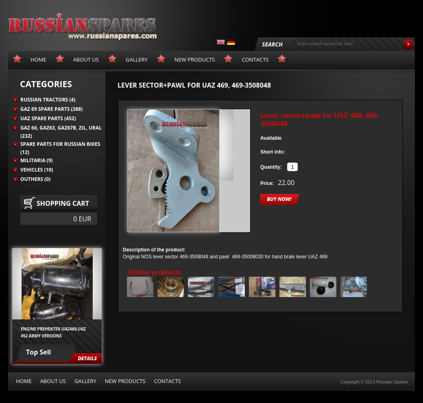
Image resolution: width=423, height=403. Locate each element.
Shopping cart (63, 203)
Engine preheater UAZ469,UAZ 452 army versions (53, 332)
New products (125, 381)
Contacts (167, 381)
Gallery (85, 381)
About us (53, 381)
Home (24, 381)
